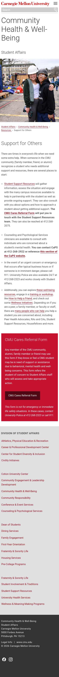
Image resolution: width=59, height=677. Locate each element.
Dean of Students (11, 524)
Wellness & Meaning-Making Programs (23, 603)
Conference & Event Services (17, 504)
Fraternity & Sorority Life (14, 551)
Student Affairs (13, 52)
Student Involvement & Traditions (19, 584)
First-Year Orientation (13, 544)
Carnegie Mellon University (25, 4)
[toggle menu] (55, 4)
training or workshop (41, 294)
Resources (6, 130)
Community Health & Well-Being (24, 29)
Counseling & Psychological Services (21, 511)
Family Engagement (12, 537)
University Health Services (15, 597)
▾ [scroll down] (0, 90)
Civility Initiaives (10, 460)
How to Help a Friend (20, 298)
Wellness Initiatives (22, 302)
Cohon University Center (14, 473)
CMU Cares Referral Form (19, 213)
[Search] (29, 9)
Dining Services (10, 530)
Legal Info (6, 642)
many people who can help (30, 310)
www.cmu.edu (24, 642)
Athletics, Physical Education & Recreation (24, 440)
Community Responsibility (16, 497)
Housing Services (11, 557)
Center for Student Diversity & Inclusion (23, 454)
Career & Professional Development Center (25, 447)
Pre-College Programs (13, 564)
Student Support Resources (19, 183)
